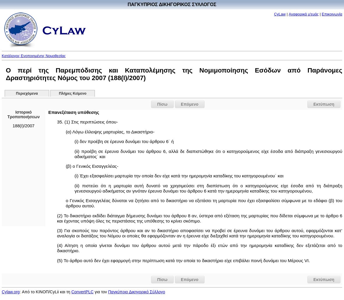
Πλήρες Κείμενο (72, 93)
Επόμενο (189, 104)
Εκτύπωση (323, 104)
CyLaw (280, 14)
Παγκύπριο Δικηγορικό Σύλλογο (136, 292)
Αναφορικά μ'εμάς (304, 14)
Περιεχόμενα (27, 93)
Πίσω (162, 104)
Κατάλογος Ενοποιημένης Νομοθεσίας (34, 56)
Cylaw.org (10, 292)
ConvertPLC (82, 292)
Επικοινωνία (332, 14)
